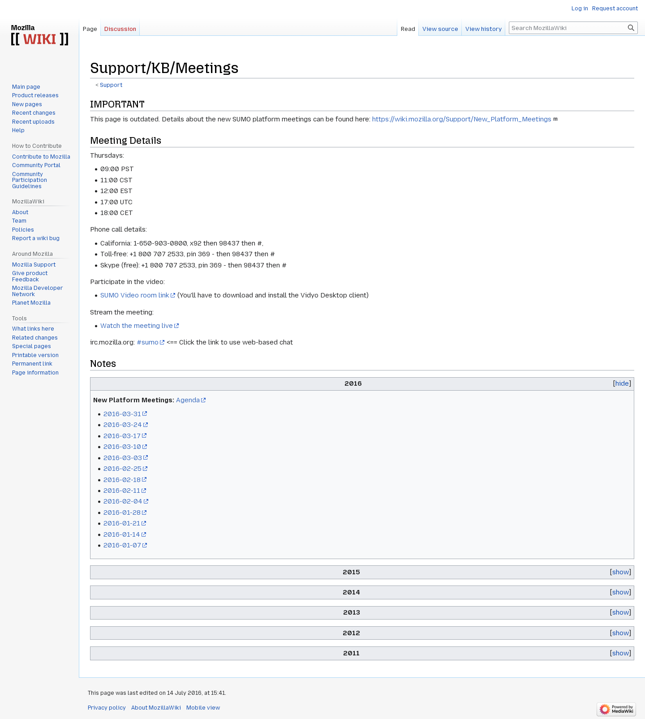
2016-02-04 (122, 501)
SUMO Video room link (134, 295)
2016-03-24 (122, 425)
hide (622, 383)
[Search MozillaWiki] (573, 28)
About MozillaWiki (156, 708)
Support (111, 85)
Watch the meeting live (136, 326)
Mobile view (203, 708)
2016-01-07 (122, 545)
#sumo (148, 342)
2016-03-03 (122, 458)
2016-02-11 (121, 491)
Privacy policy (107, 708)
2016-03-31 (122, 414)
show (620, 572)
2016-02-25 (122, 469)
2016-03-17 (122, 436)
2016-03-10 (122, 447)
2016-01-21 (121, 523)
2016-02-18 (122, 480)
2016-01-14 (121, 534)
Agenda (188, 400)
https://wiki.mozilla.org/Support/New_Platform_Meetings (461, 119)
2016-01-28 (122, 512)
